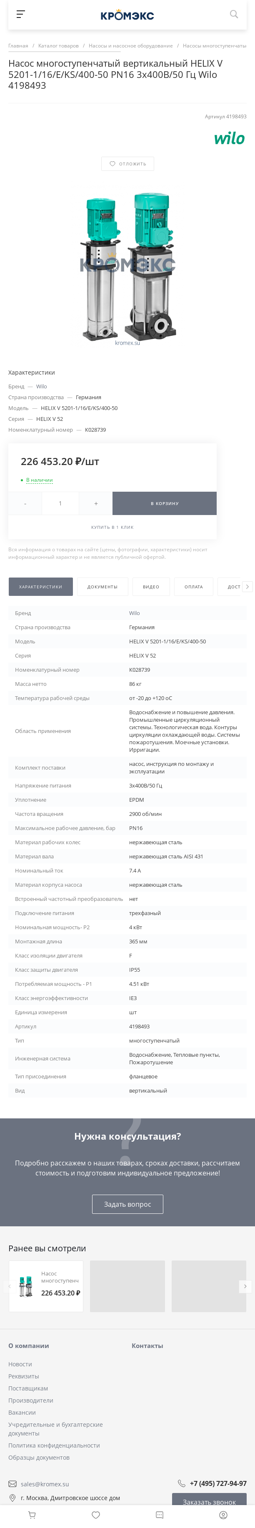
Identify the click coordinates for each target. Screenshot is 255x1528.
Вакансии (22, 1412)
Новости (20, 1364)
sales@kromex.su (45, 1484)
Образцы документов (39, 1457)
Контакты (147, 1345)
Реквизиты (23, 1376)
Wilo (41, 386)
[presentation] (247, 586)
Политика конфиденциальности (54, 1445)
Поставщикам (28, 1388)
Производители (30, 1400)
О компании (28, 1345)
